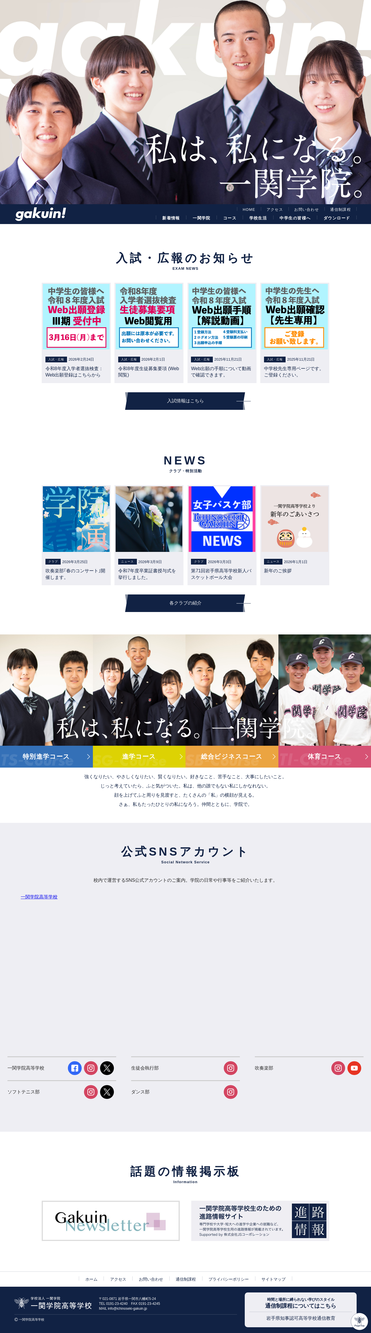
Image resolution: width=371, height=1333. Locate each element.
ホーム (91, 1279)
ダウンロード (337, 218)
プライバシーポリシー (229, 1279)
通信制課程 (340, 209)
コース (229, 218)
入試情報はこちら (185, 400)
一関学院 (202, 218)
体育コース (325, 756)
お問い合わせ (306, 209)
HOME (249, 209)
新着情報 (171, 218)
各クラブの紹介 (185, 602)
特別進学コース (46, 756)
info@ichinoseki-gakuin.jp (127, 1309)
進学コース (139, 756)
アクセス (275, 209)
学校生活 (258, 218)
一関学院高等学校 (39, 896)
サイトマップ (273, 1279)
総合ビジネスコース (232, 756)
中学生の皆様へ (295, 218)
